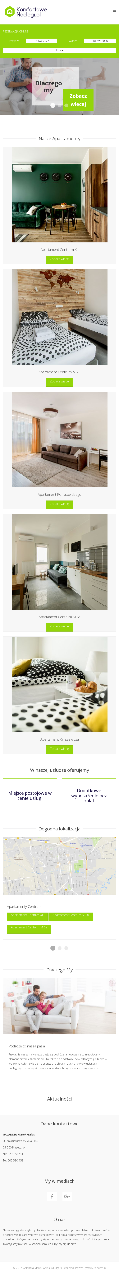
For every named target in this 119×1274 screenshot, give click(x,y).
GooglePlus (67, 1196)
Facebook (52, 1196)
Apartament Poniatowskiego (59, 494)
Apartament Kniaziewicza (59, 739)
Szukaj (59, 50)
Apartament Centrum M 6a (59, 617)
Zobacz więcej (59, 259)
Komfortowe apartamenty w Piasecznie (60, 105)
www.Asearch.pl (96, 1268)
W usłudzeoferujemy (66, 105)
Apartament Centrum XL (59, 249)
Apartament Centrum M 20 (59, 372)
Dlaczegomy (52, 106)
